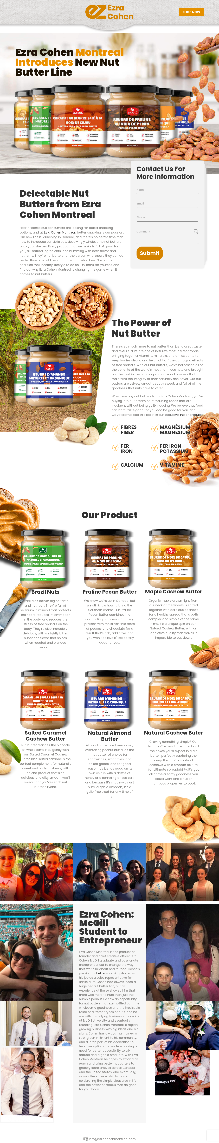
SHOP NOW (191, 12)
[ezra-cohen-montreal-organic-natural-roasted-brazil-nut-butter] (45, 530)
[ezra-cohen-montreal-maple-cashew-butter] (173, 530)
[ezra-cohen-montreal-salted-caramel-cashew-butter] (45, 671)
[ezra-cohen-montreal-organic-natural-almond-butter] (109, 671)
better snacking (108, 973)
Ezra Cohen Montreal (59, 232)
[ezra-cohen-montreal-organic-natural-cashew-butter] (173, 671)
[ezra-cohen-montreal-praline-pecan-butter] (109, 530)
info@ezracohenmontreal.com (112, 1139)
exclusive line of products (184, 415)
